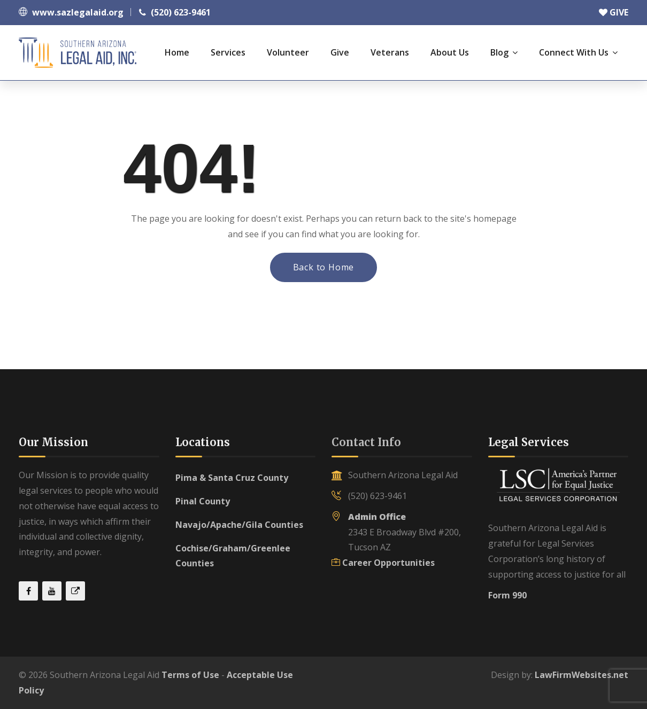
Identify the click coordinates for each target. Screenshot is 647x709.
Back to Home (324, 267)
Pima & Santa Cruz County (231, 478)
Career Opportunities (388, 562)
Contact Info (366, 442)
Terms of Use (190, 675)
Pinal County (202, 501)
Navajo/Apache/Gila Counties (239, 525)
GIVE (613, 12)
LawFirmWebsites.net (581, 675)
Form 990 (507, 595)
